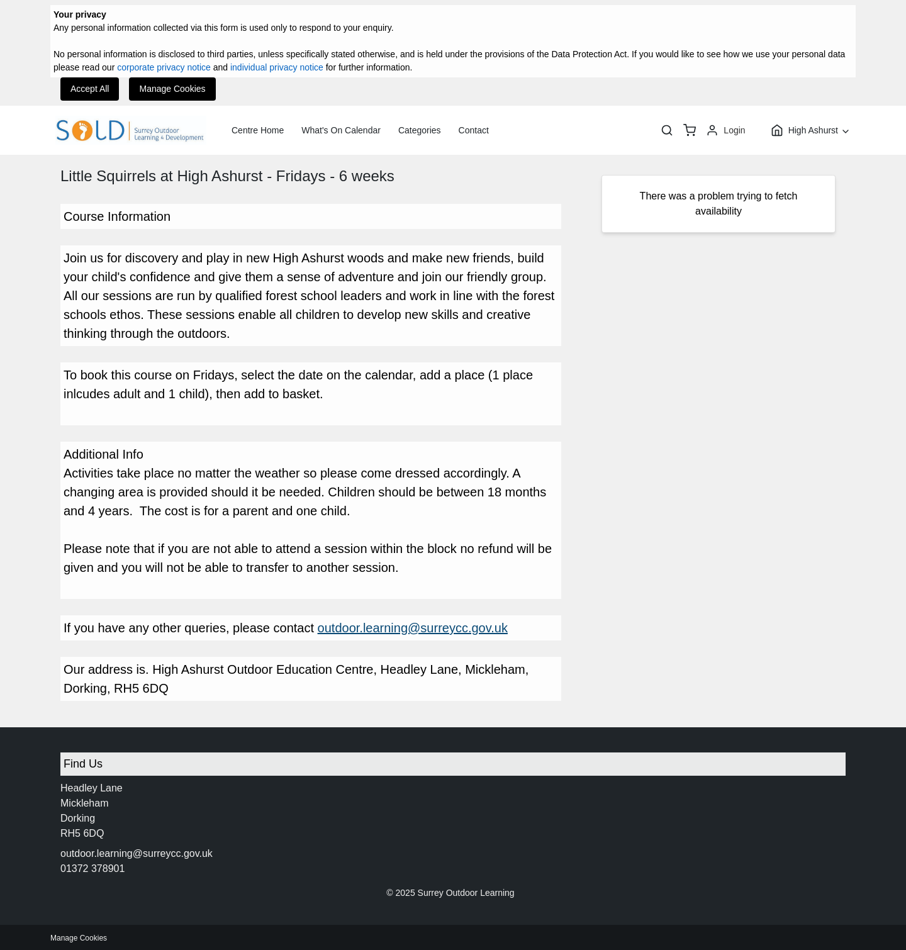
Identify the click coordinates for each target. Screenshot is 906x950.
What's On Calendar (341, 130)
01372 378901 (92, 868)
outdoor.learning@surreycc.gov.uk (413, 628)
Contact (474, 130)
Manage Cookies (172, 89)
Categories (419, 130)
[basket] (689, 130)
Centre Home (258, 130)
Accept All (89, 89)
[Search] (667, 130)
